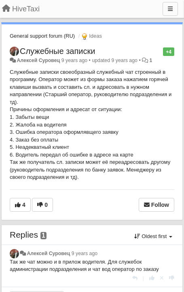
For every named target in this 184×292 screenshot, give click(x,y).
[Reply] (134, 278)
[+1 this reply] (151, 278)
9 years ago (85, 253)
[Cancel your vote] (162, 278)
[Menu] (170, 9)
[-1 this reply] (171, 278)
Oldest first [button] (153, 236)
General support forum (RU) (42, 36)
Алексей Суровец (38, 60)
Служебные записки (57, 51)
